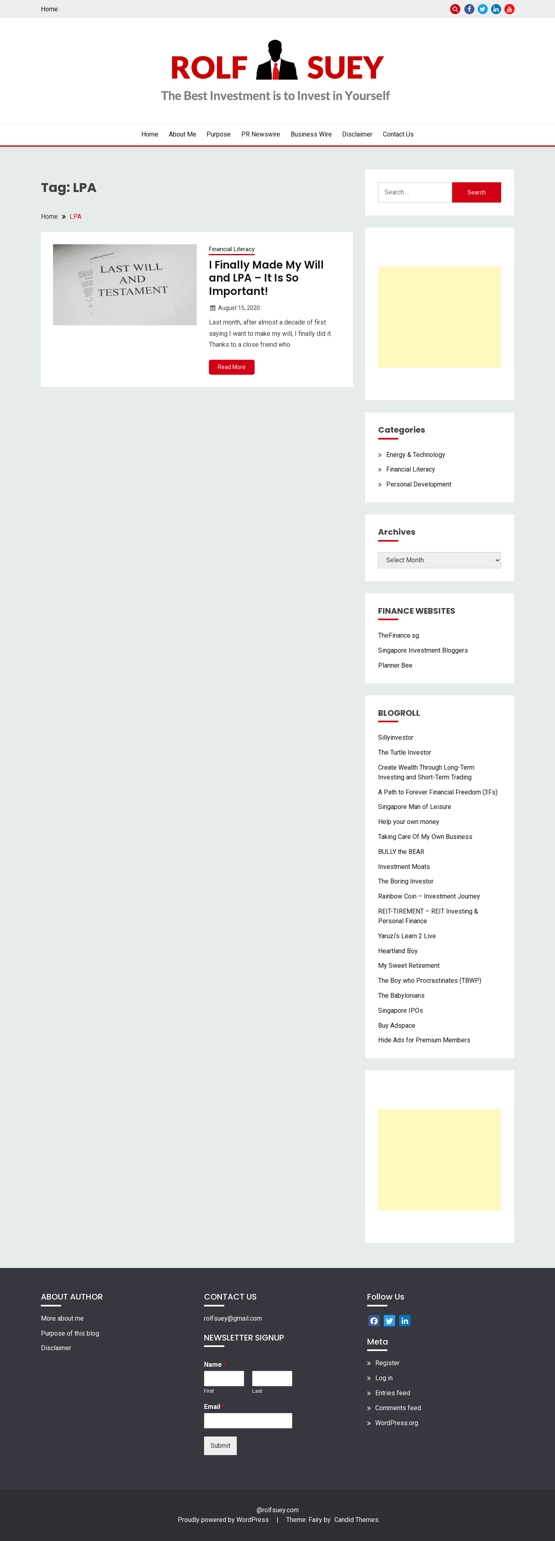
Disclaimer (357, 134)
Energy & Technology (415, 455)
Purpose (218, 134)
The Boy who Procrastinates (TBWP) (429, 980)
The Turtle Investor (404, 752)
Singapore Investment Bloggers (423, 650)
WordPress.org (396, 1423)
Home (49, 9)
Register (387, 1363)
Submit (220, 1445)
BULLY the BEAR (401, 852)
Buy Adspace (396, 1025)
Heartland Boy (398, 951)
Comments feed (398, 1408)
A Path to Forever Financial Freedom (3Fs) (438, 792)
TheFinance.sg (398, 635)
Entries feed (392, 1393)
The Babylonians (401, 995)
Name (215, 1364)
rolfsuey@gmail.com (233, 1318)
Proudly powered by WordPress (224, 1520)
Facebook (469, 9)
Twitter (483, 9)
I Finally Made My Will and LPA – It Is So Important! (266, 278)
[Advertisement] (439, 317)
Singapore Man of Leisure (414, 807)
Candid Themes (356, 1520)
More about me (62, 1318)
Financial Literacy (232, 249)
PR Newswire (260, 134)
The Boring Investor (406, 881)
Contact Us (398, 134)
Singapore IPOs (400, 1010)
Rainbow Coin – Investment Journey (429, 896)
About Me (182, 134)
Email (214, 1407)
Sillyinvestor (395, 737)
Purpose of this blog (70, 1333)
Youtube (509, 9)
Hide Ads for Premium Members (424, 1040)
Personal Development (418, 484)
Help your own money (408, 822)
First (209, 1391)
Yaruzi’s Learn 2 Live (407, 936)
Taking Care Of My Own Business (425, 837)
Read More (232, 367)
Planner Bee (395, 665)
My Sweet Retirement (409, 965)
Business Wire (311, 134)
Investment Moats (404, 867)
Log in (384, 1378)
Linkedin (496, 9)
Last (257, 1391)
